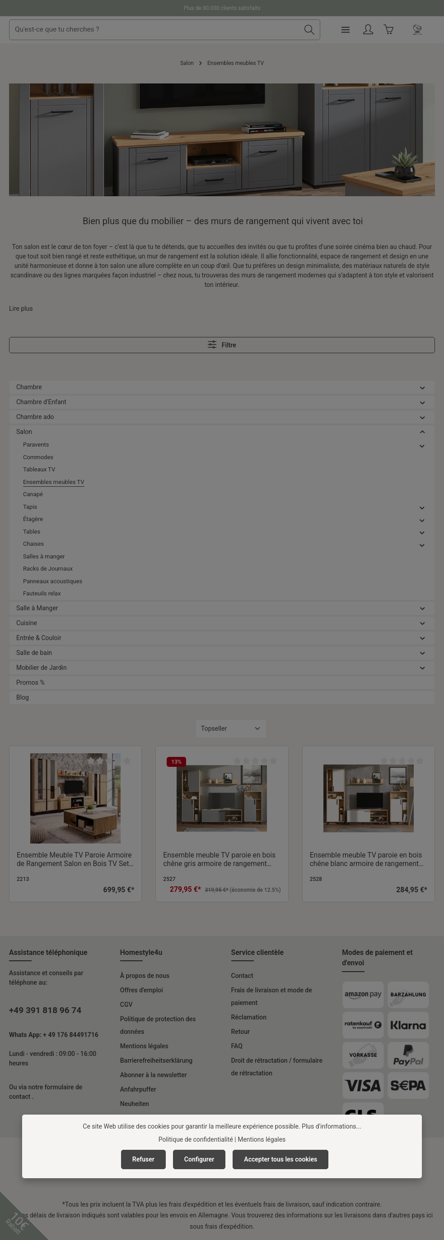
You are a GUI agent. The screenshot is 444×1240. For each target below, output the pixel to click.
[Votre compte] (404, 30)
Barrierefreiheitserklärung (156, 1060)
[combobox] (191, 30)
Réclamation (248, 1017)
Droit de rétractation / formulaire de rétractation (276, 1067)
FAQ (237, 1046)
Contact (242, 975)
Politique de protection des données (158, 1025)
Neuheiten (134, 1103)
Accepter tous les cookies (280, 1159)
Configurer (199, 1159)
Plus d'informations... (331, 1126)
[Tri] (231, 728)
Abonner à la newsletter (153, 1075)
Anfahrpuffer (138, 1089)
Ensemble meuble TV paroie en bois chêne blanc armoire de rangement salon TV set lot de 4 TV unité (366, 860)
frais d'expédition (193, 1204)
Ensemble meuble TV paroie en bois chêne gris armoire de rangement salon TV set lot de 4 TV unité (219, 860)
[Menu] (381, 30)
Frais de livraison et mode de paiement (271, 996)
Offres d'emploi (141, 990)
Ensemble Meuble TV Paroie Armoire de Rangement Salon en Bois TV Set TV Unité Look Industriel (74, 860)
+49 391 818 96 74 (45, 1010)
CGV (126, 1004)
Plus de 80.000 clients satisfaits (222, 8)
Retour (240, 1031)
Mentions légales (144, 1046)
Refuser (143, 1159)
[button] (422, 387)
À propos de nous (144, 975)
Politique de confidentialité (196, 1139)
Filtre (222, 344)
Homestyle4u (141, 952)
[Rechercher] (345, 30)
